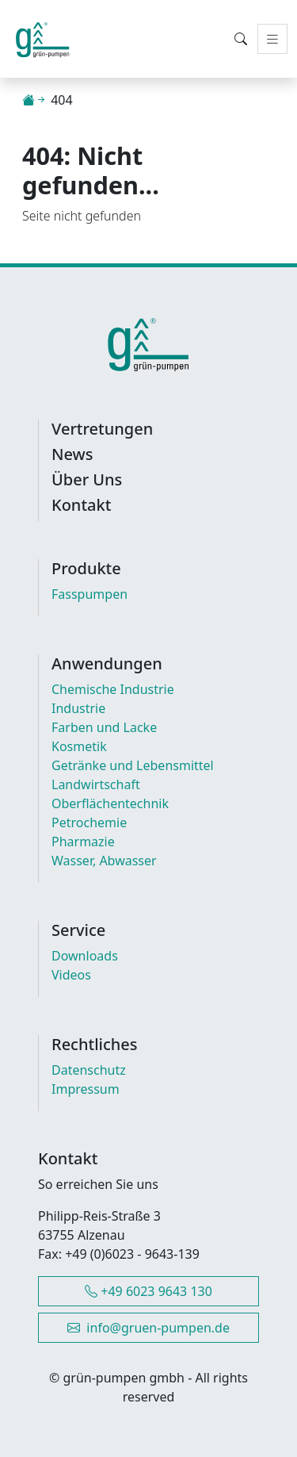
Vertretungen (102, 429)
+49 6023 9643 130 (148, 1291)
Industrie (78, 708)
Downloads (84, 955)
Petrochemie (89, 822)
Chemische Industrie (112, 689)
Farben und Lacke (104, 727)
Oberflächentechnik (110, 803)
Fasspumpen (89, 594)
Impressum (85, 1089)
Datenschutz (88, 1070)
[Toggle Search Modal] (240, 39)
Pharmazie (83, 841)
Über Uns (86, 479)
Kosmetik (79, 746)
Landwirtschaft (95, 784)
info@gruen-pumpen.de (148, 1327)
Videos (71, 974)
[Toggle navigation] (272, 39)
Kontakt (81, 505)
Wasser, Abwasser (104, 860)
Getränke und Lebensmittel (132, 765)
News (72, 454)
